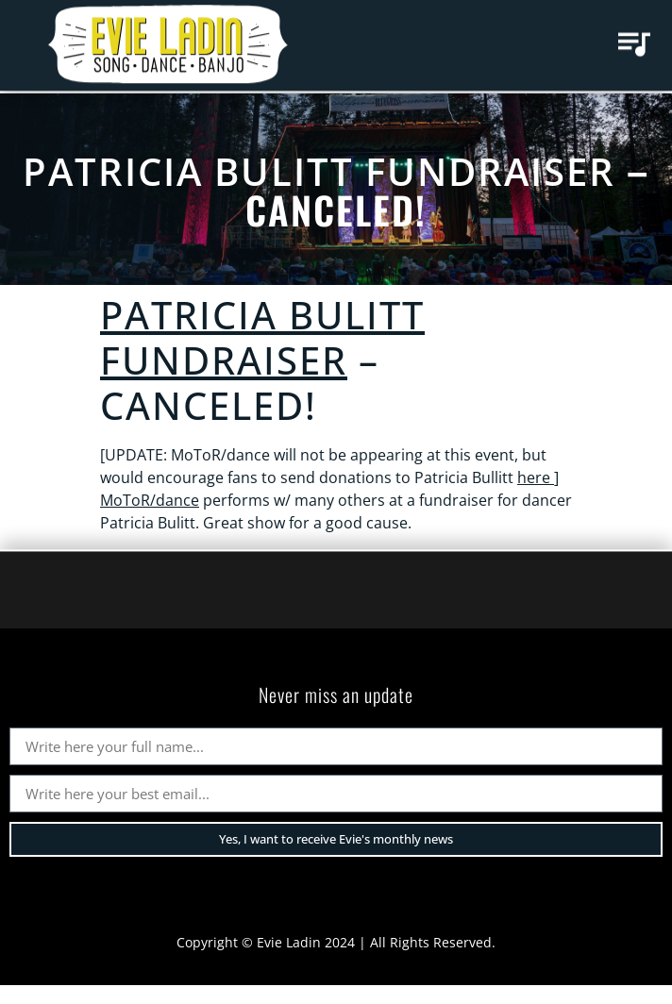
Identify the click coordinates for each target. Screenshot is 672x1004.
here (535, 477)
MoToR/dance (149, 500)
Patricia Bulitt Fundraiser (319, 171)
